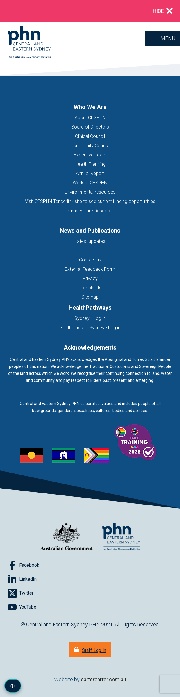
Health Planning (90, 164)
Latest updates (90, 241)
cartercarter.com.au (103, 679)
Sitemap (90, 297)
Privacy (90, 278)
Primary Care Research (90, 210)
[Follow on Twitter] (20, 593)
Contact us (90, 260)
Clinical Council (90, 136)
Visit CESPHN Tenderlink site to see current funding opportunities (90, 201)
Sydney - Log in (90, 318)
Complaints (90, 287)
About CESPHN (90, 117)
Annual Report (90, 173)
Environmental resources (90, 192)
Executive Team (90, 155)
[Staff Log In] (90, 649)
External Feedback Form (90, 269)
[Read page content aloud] (12, 686)
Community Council (90, 145)
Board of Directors (90, 127)
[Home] (25, 42)
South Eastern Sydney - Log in (90, 327)
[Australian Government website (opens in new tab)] (66, 537)
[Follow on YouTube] (22, 607)
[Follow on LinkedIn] (22, 579)
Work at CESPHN (90, 183)
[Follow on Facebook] (23, 565)
